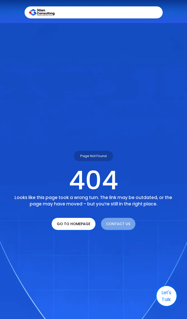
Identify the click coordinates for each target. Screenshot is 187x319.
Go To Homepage (73, 223)
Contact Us (118, 223)
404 (93, 180)
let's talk (166, 296)
